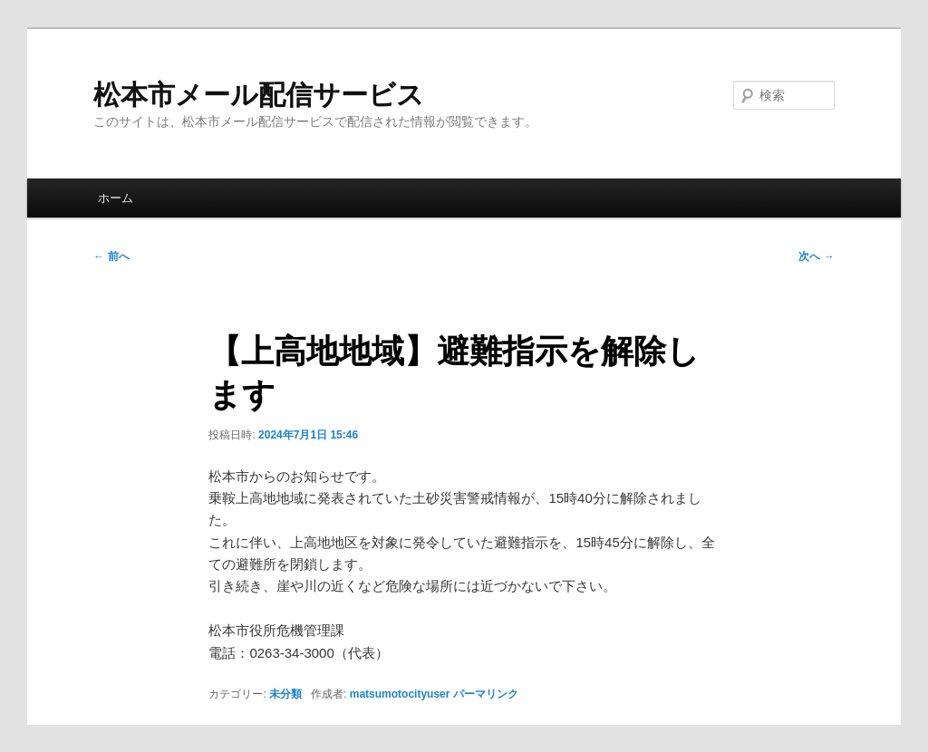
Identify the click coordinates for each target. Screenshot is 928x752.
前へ (111, 256)
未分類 (285, 694)
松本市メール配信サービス (258, 95)
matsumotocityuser (400, 694)
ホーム (115, 198)
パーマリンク (485, 694)
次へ (816, 256)
